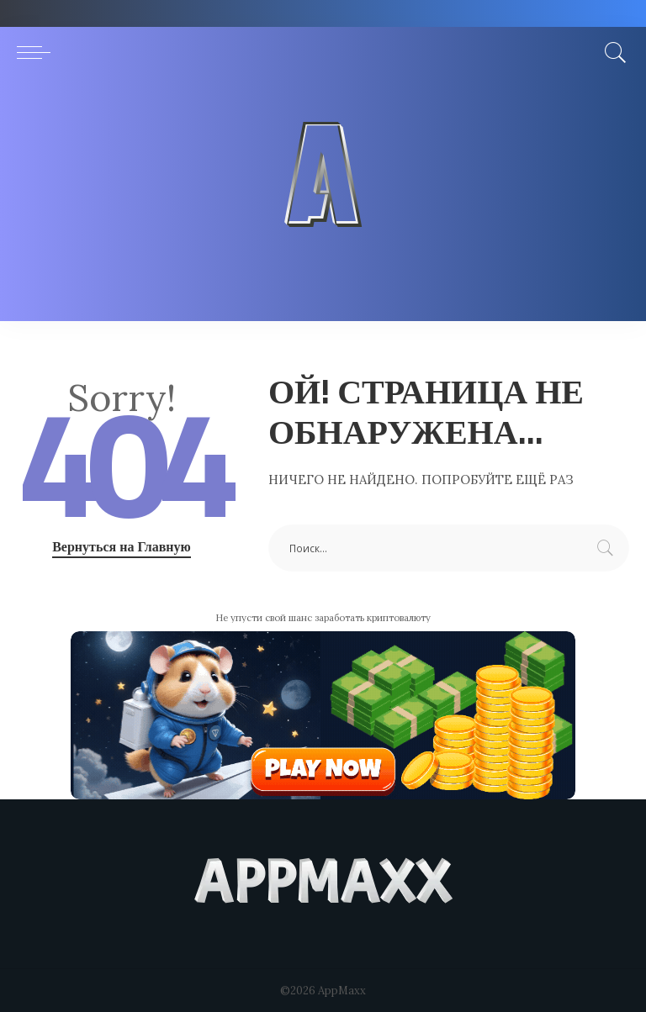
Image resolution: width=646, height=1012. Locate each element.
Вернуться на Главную (121, 546)
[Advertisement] (323, 203)
